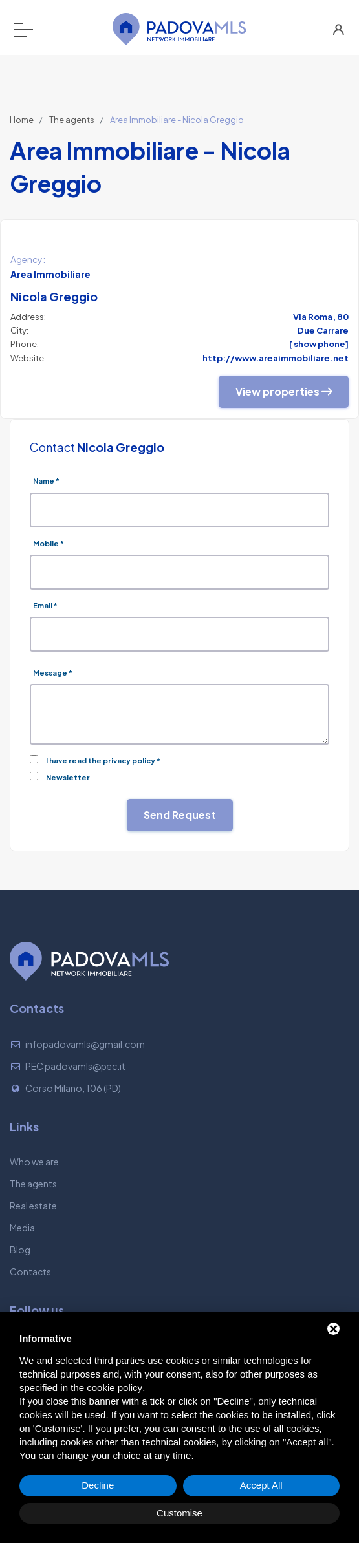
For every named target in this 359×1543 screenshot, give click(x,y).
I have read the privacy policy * (103, 760)
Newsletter (68, 777)
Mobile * (48, 543)
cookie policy (114, 1387)
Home (22, 119)
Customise (179, 1512)
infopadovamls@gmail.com (85, 1044)
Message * (52, 672)
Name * (46, 480)
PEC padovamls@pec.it (75, 1066)
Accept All (261, 1485)
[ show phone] (319, 344)
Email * (45, 605)
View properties (283, 391)
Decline (98, 1485)
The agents (71, 119)
